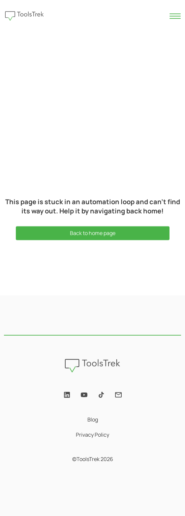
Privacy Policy (92, 434)
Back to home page (92, 233)
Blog (92, 419)
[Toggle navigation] (175, 16)
